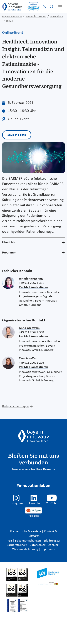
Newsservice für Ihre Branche (33, 469)
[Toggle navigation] (60, 7)
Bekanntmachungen (28, 540)
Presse (14, 531)
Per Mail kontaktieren (33, 287)
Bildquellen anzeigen (15, 406)
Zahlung (53, 545)
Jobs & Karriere (31, 531)
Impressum (48, 549)
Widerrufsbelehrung (25, 549)
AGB (10, 540)
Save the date (17, 135)
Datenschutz (37, 545)
